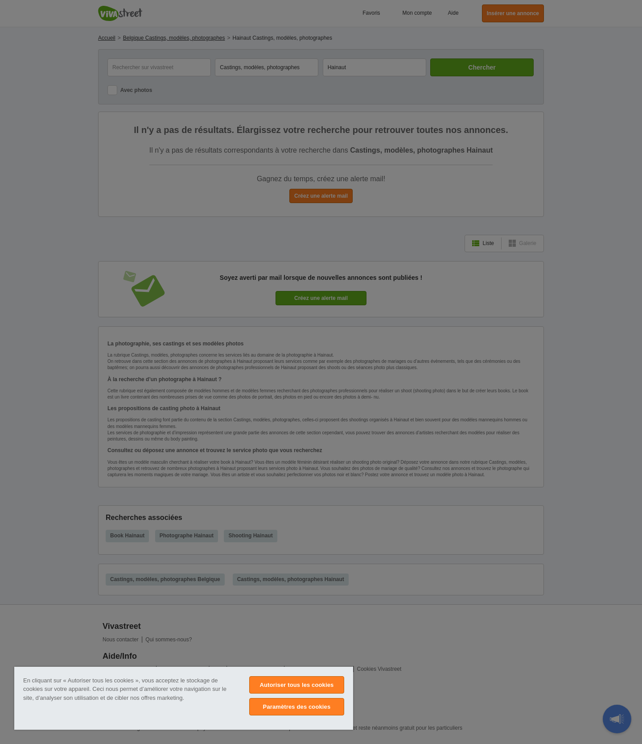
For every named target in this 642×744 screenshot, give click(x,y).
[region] (183, 698)
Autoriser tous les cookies (296, 685)
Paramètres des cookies (297, 706)
